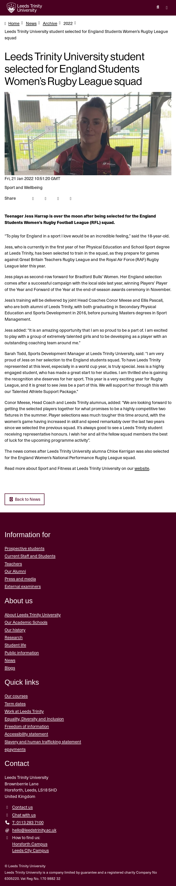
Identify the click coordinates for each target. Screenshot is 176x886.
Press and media (20, 579)
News (31, 23)
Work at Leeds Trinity (24, 711)
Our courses (16, 696)
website (142, 468)
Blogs (10, 668)
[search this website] (158, 7)
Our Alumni (15, 571)
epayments (15, 749)
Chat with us (24, 815)
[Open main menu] (167, 7)
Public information (22, 652)
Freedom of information (27, 726)
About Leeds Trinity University (33, 614)
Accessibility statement (26, 734)
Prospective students (24, 548)
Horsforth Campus (29, 844)
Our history (15, 630)
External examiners (23, 586)
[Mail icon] (71, 198)
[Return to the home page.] (25, 8)
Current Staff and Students (30, 556)
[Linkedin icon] (58, 198)
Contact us (22, 807)
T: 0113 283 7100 (28, 822)
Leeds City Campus (30, 850)
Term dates (15, 703)
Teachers (13, 563)
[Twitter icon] (45, 198)
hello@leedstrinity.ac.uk (34, 830)
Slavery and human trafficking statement (43, 741)
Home (14, 23)
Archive (50, 23)
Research (14, 637)
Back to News (25, 499)
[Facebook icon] (33, 198)
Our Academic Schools (26, 622)
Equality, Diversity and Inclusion (34, 719)
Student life (15, 645)
